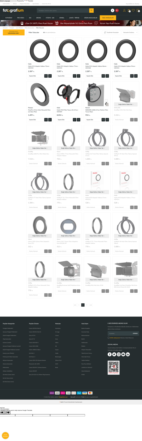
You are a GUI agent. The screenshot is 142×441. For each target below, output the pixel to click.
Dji (56, 346)
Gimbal (61, 18)
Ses (30, 18)
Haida (29, 64)
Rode (56, 367)
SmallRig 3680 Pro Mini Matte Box (38, 154)
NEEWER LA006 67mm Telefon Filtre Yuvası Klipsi (96, 111)
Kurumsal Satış (85, 332)
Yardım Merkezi (85, 360)
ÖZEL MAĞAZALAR (108, 18)
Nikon (56, 342)
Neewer (87, 107)
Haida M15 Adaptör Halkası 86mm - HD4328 (96, 67)
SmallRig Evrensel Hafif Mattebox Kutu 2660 (68, 286)
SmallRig (30, 151)
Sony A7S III (32, 335)
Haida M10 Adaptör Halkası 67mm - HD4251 (96, 198)
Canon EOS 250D (33, 346)
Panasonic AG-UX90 (34, 364)
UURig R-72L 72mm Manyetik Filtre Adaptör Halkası (67, 198)
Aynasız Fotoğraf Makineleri (10, 332)
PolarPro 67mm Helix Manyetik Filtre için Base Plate (39, 111)
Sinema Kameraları (8, 364)
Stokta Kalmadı (119, 119)
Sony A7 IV (32, 339)
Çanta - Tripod (74, 18)
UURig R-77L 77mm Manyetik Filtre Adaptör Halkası (96, 242)
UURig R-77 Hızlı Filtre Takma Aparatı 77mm (39, 198)
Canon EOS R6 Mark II (35, 328)
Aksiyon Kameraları (8, 360)
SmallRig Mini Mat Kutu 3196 (94, 285)
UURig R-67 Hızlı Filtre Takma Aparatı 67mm (96, 154)
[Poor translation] (7, 412)
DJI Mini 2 (31, 353)
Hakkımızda (84, 342)
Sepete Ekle (32, 76)
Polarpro (30, 107)
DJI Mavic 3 (32, 357)
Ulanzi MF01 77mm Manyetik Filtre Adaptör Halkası (67, 154)
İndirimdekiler (6, 3)
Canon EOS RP (33, 371)
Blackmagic (58, 357)
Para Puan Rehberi (86, 364)
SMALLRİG (117, 107)
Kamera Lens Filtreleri (8, 353)
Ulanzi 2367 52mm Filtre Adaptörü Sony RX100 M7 (67, 242)
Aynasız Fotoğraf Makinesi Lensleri (12, 346)
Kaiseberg (57, 328)
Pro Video (20, 18)
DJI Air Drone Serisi (8, 378)
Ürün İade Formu (85, 357)
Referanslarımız (85, 335)
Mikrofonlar (6, 367)
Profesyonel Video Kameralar (10, 357)
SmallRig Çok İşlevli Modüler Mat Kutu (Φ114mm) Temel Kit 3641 (125, 286)
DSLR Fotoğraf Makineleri (9, 335)
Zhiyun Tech (58, 360)
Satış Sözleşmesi (85, 371)
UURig (87, 151)
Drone (38, 18)
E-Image (57, 332)
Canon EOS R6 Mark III (35, 332)
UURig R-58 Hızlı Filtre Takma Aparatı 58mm (125, 242)
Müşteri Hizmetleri (24, 3)
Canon (57, 335)
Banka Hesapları (85, 328)
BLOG (83, 339)
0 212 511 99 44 (46, 3)
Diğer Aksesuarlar (90, 18)
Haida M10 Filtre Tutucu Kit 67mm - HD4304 (68, 111)
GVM (56, 364)
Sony (56, 339)
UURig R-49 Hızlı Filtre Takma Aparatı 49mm (125, 154)
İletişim (15, 3)
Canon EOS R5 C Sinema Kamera (37, 367)
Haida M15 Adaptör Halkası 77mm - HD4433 (68, 67)
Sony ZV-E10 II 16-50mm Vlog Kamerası (39, 374)
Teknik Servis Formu (86, 353)
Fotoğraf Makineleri (8, 328)
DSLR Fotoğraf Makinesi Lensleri (11, 349)
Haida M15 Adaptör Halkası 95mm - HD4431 (125, 67)
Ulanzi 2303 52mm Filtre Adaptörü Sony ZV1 (38, 242)
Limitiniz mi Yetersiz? (86, 367)
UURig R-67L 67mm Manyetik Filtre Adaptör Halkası (39, 286)
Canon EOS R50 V (33, 342)
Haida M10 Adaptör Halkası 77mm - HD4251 (125, 198)
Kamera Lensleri (7, 342)
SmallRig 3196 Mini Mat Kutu (123, 110)
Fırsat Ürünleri (5, 435)
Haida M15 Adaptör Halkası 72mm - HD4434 (39, 67)
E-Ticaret (65, 402)
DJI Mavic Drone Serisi (9, 374)
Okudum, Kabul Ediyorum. (121, 338)
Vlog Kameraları (7, 339)
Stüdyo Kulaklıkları (7, 371)
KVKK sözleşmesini (115, 338)
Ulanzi (58, 151)
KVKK (83, 374)
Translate (28, 1)
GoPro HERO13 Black (34, 349)
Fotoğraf (8, 18)
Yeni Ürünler (36, 3)
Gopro (56, 349)
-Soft (61, 402)
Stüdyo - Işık (50, 18)
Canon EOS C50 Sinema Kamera (37, 360)
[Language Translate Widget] (8, 1)
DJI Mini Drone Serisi (8, 381)
